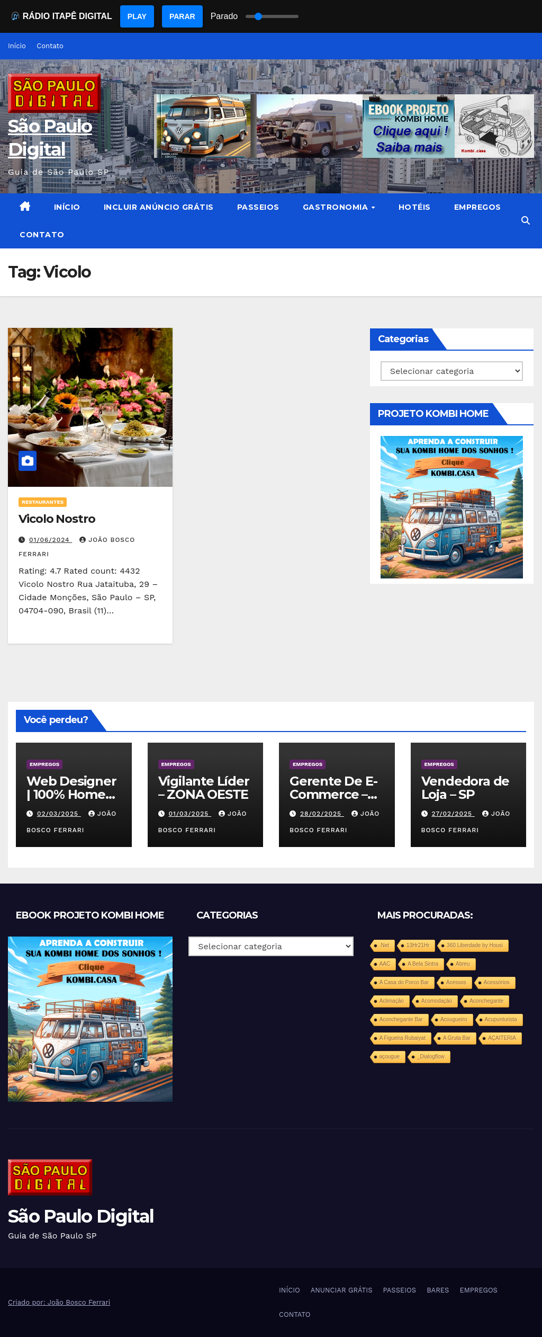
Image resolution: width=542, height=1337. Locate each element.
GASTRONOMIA (337, 207)
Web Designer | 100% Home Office (71, 794)
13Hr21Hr (417, 945)
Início (17, 46)
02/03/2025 (59, 813)
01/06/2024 (50, 539)
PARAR (182, 16)
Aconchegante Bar (401, 1019)
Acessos (456, 982)
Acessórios (497, 982)
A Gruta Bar (457, 1038)
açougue (390, 1056)
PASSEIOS (258, 207)
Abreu (463, 964)
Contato (50, 46)
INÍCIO (67, 207)
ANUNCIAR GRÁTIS (342, 1290)
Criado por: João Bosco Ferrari (59, 1302)
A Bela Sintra (423, 964)
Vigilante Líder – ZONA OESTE (203, 787)
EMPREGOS (477, 207)
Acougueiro (453, 1019)
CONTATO (42, 234)
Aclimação (392, 1001)
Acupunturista (501, 1019)
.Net (384, 945)
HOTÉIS (415, 207)
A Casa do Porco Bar (404, 982)
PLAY (137, 16)
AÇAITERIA (502, 1038)
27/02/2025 (452, 813)
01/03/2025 (189, 813)
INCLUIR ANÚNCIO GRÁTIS (159, 207)
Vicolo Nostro (57, 519)
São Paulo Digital (80, 1216)
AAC (385, 964)
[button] (525, 221)
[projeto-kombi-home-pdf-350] (452, 507)
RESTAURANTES (43, 502)
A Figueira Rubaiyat (403, 1038)
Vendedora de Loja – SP (465, 787)
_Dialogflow (431, 1056)
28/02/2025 (322, 813)
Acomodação (436, 1001)
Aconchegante (486, 1001)
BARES (438, 1290)
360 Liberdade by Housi (475, 945)
